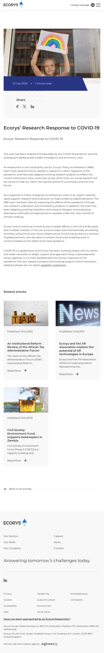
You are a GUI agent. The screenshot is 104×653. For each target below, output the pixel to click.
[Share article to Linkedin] (32, 107)
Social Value (43, 612)
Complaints (76, 599)
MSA (6, 612)
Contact (59, 548)
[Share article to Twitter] (24, 107)
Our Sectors (11, 536)
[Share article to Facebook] (17, 107)
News (57, 542)
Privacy (8, 593)
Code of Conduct (46, 599)
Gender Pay (43, 593)
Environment (44, 606)
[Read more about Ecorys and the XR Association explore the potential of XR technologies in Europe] (78, 340)
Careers (58, 536)
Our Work (9, 542)
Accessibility (10, 606)
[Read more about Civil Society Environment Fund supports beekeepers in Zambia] (26, 426)
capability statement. (53, 265)
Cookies (8, 599)
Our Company (12, 548)
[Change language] (83, 5)
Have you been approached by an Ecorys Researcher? (37, 619)
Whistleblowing (78, 593)
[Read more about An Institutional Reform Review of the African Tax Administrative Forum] (26, 338)
